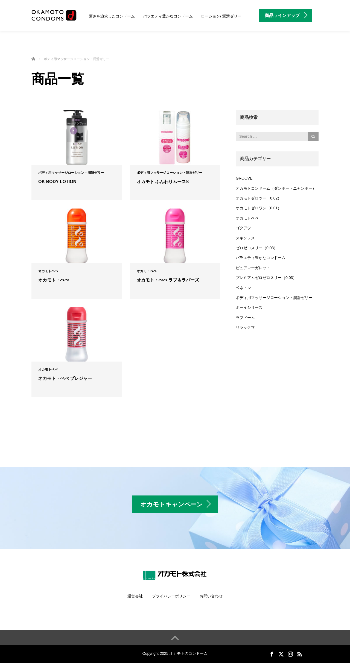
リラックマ (245, 327)
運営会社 (135, 596)
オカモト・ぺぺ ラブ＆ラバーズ (168, 280)
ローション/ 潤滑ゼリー (221, 16)
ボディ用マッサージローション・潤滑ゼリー (71, 173)
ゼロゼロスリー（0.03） (257, 248)
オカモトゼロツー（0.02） (258, 198)
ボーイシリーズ (249, 307)
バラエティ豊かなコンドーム (168, 16)
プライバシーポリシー (171, 596)
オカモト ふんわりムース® (163, 181)
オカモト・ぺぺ (53, 280)
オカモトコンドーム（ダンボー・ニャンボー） (276, 188)
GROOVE (244, 178)
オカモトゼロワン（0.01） (258, 208)
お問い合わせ (211, 596)
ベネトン (243, 288)
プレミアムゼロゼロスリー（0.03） (266, 277)
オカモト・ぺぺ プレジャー (65, 378)
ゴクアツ (243, 228)
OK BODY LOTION (57, 181)
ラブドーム (245, 317)
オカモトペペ (48, 271)
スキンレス (245, 238)
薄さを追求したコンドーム (112, 16)
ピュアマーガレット (253, 268)
